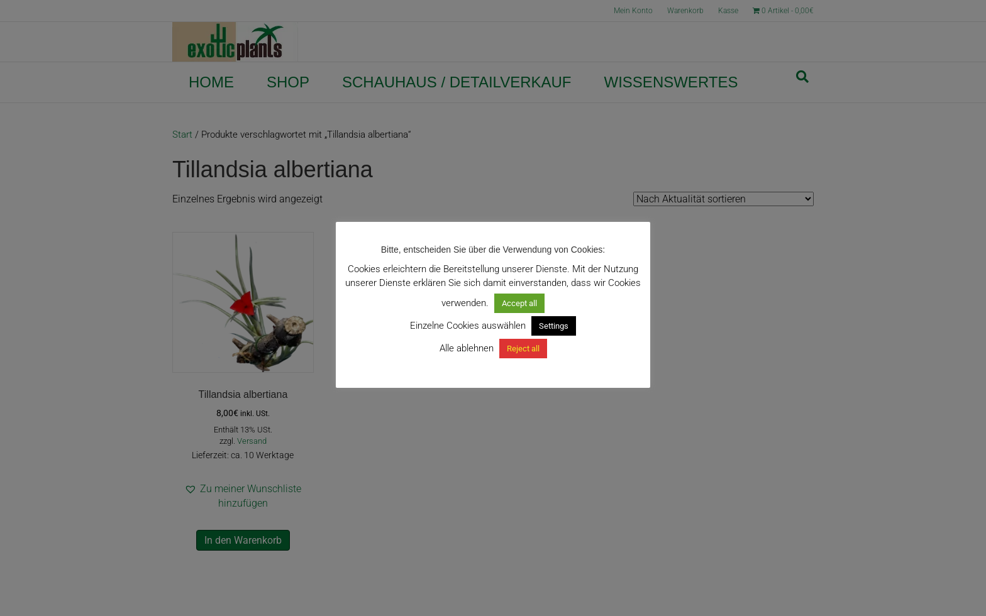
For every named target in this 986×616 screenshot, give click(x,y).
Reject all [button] (523, 348)
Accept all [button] (519, 303)
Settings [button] (553, 326)
